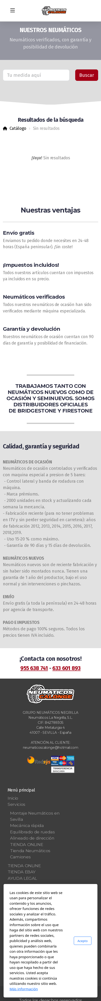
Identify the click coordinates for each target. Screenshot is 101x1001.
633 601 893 (66, 668)
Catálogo (18, 128)
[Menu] (12, 11)
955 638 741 (34, 668)
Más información (24, 988)
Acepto (83, 941)
